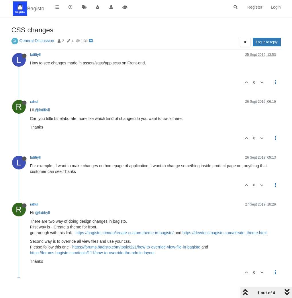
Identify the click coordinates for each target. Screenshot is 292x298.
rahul (34, 102)
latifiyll (35, 55)
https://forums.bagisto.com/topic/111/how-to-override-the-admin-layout (92, 252)
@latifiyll (42, 110)
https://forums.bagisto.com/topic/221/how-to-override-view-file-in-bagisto (136, 247)
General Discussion (36, 40)
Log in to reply (266, 42)
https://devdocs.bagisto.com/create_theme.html (224, 232)
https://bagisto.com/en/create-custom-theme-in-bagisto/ (124, 232)
